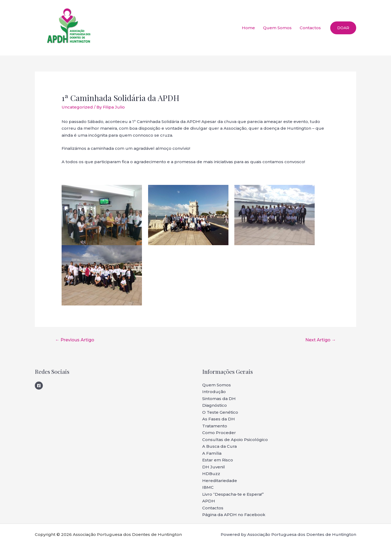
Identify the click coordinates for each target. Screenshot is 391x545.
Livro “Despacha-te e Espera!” (233, 494)
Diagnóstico (214, 405)
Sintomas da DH (219, 398)
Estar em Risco (217, 459)
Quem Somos (277, 27)
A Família (211, 453)
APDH (208, 500)
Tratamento (214, 425)
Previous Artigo (74, 339)
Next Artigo (320, 339)
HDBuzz (211, 473)
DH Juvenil (213, 466)
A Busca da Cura (219, 446)
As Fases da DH (218, 418)
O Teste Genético (220, 412)
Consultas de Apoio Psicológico (235, 439)
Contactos (310, 27)
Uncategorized (77, 107)
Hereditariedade (219, 480)
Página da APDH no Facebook (233, 514)
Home (248, 27)
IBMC (208, 487)
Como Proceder (219, 432)
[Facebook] (39, 386)
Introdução (214, 391)
